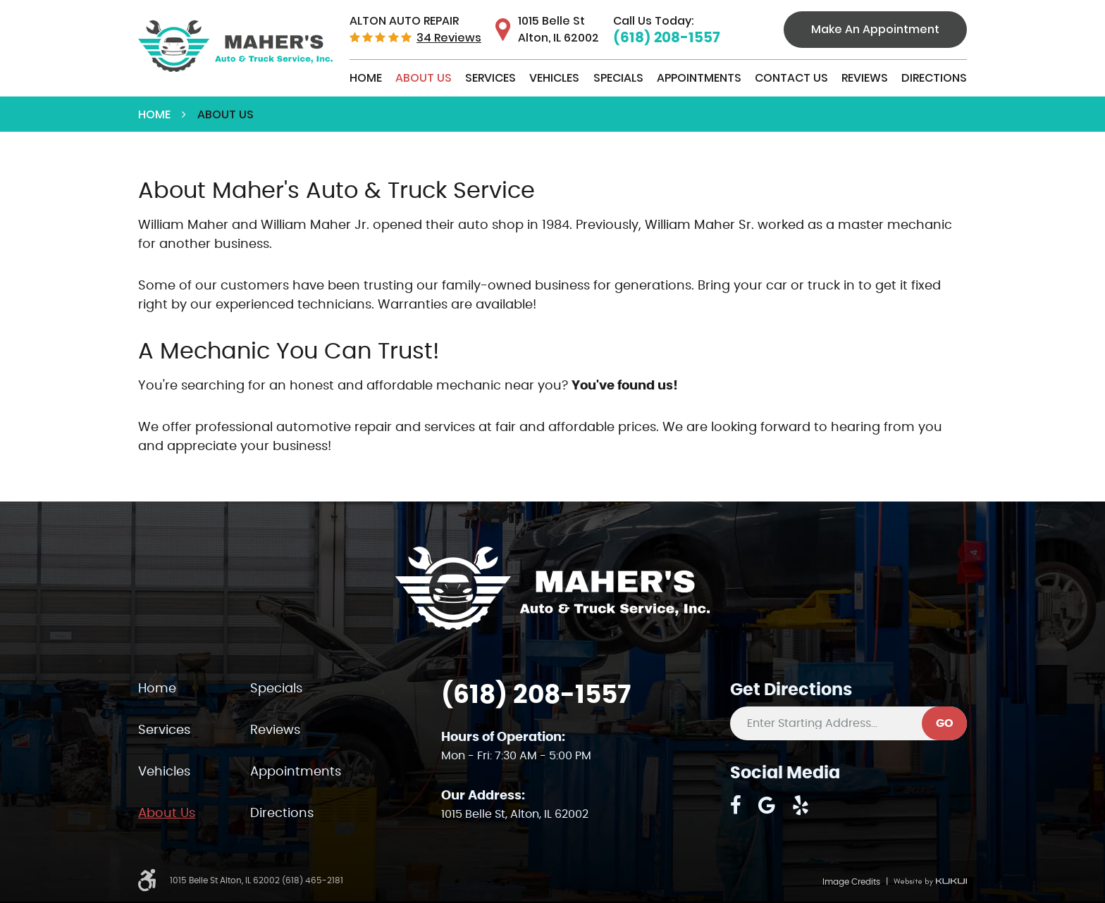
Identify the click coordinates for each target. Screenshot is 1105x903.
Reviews (864, 78)
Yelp (800, 805)
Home (366, 78)
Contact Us (791, 78)
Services (490, 78)
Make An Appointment (875, 29)
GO (944, 723)
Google (766, 805)
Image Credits (851, 882)
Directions (934, 78)
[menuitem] (366, 78)
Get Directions (791, 690)
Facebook (735, 805)
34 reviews (448, 38)
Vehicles (554, 78)
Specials (618, 78)
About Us (423, 78)
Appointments (699, 78)
